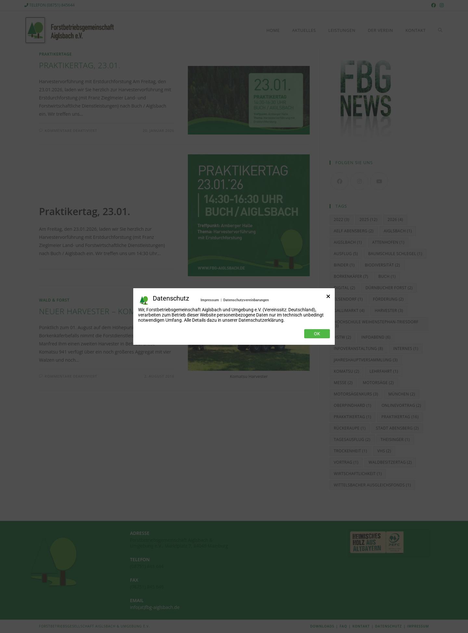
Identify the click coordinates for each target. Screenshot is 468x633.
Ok (317, 333)
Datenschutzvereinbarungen (246, 300)
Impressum (210, 300)
